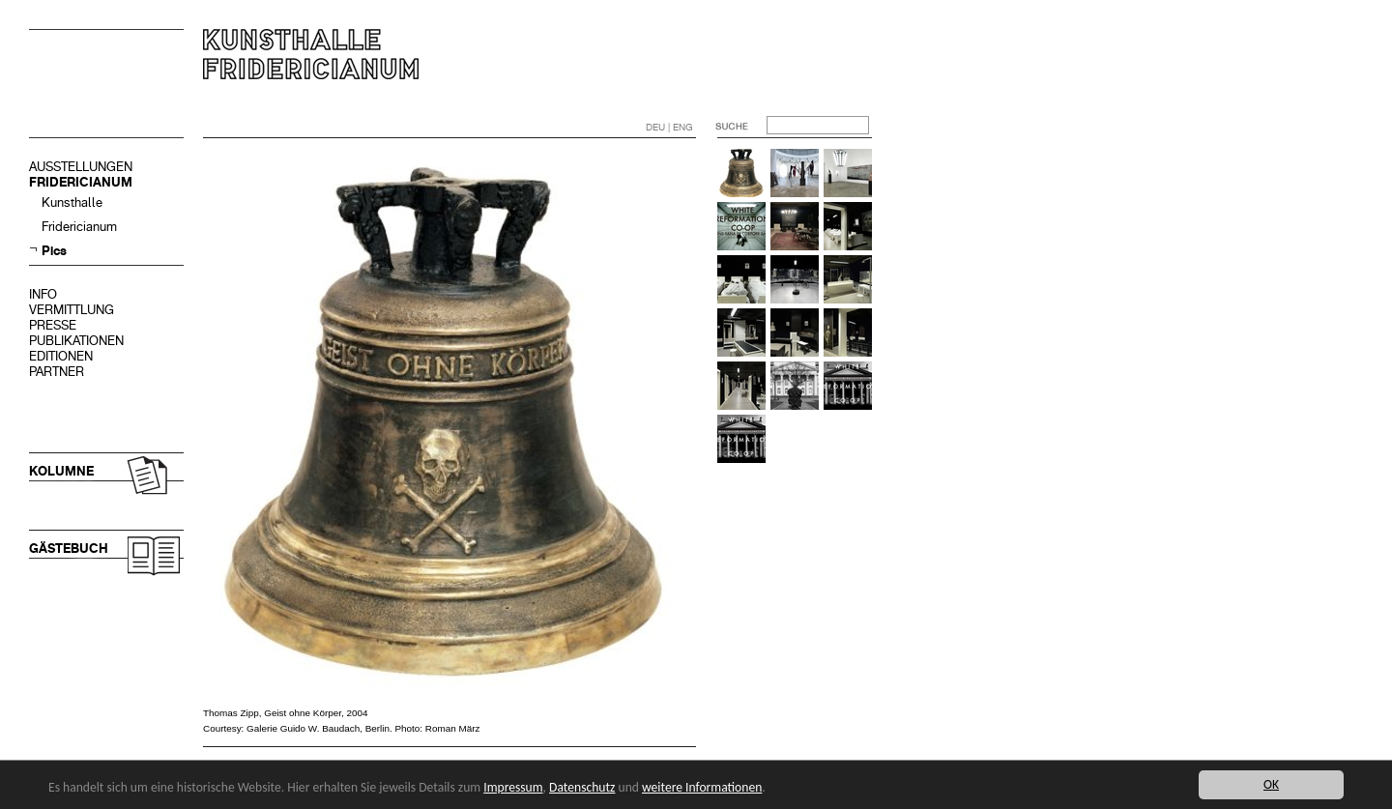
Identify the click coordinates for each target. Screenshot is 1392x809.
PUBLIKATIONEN (76, 340)
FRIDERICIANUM (80, 182)
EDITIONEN (61, 356)
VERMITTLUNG (71, 310)
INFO (43, 294)
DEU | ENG (669, 127)
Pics (54, 251)
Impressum (512, 787)
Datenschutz (582, 787)
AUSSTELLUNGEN (80, 166)
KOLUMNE (61, 471)
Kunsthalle (72, 202)
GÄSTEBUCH (68, 548)
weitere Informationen (702, 787)
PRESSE (52, 325)
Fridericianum (79, 226)
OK (1271, 784)
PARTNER (56, 371)
